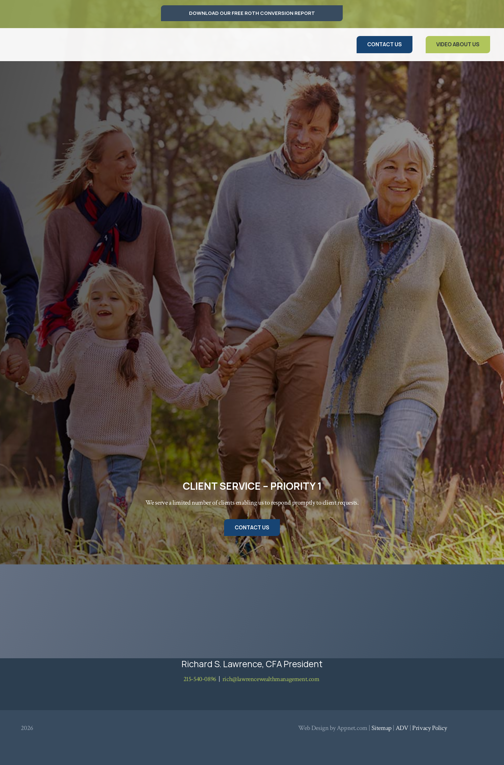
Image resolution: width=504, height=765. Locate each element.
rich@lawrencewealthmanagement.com (271, 679)
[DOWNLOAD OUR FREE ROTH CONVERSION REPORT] (252, 13)
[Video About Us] (458, 44)
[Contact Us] (384, 44)
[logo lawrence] (42, 44)
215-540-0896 (199, 679)
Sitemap (381, 728)
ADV (402, 728)
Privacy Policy (429, 728)
